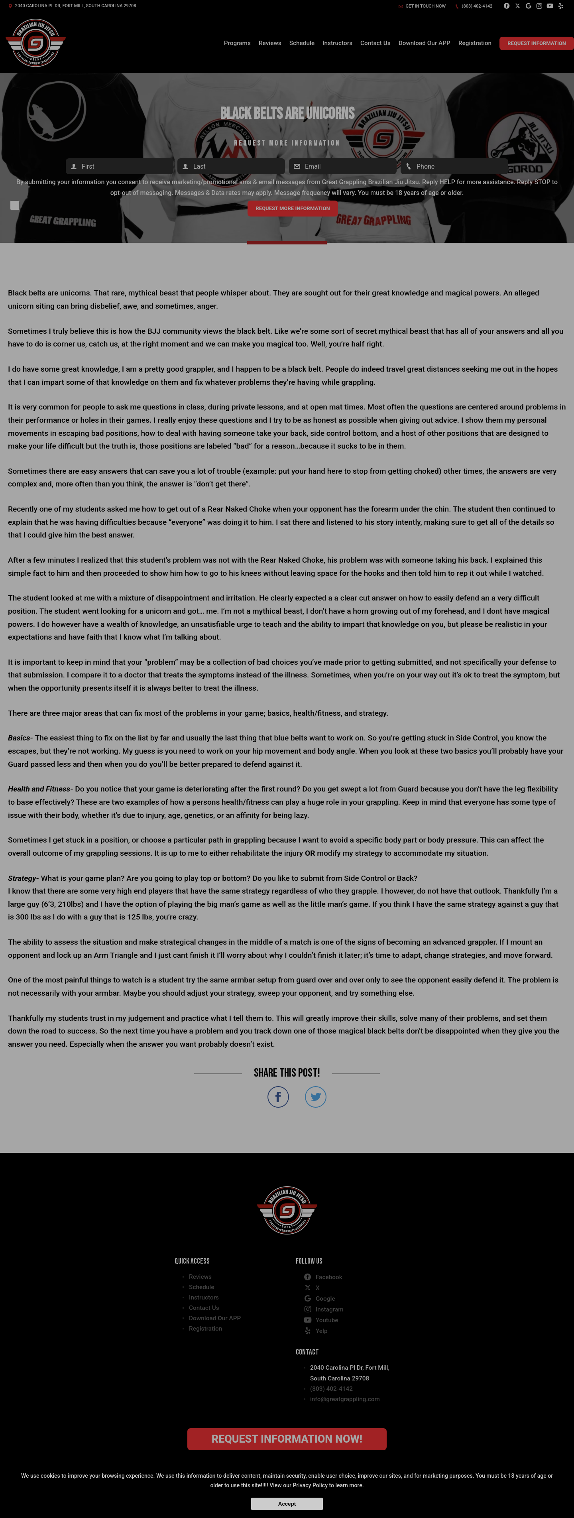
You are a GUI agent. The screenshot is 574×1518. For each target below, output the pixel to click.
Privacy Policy (310, 1485)
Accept (287, 1504)
